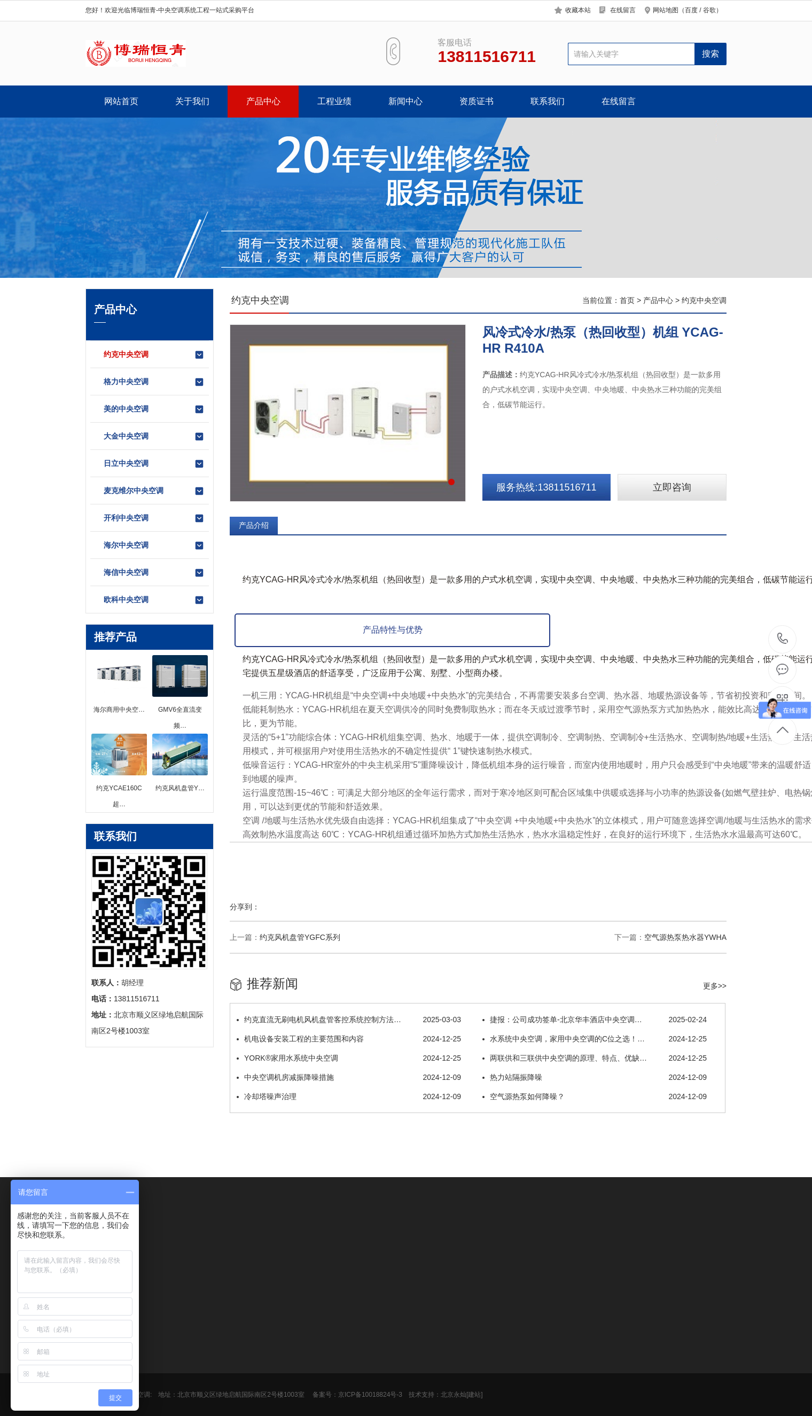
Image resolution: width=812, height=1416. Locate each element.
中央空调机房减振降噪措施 (349, 1077)
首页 (627, 300)
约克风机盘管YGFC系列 (300, 937)
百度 (691, 10)
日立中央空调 (154, 463)
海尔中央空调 (154, 545)
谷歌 (709, 10)
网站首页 (121, 101)
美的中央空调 (154, 409)
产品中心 (263, 101)
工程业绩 (334, 101)
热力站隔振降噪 (594, 1077)
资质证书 (476, 101)
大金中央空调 (154, 436)
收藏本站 (578, 10)
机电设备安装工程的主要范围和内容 (349, 1038)
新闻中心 (405, 101)
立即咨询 (672, 487)
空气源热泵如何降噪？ (594, 1096)
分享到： (245, 906)
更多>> (715, 986)
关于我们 (192, 101)
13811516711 (783, 638)
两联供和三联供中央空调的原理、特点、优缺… (594, 1058)
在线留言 (623, 10)
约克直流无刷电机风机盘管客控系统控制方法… (349, 1019)
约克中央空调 (154, 354)
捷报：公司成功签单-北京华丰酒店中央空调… (594, 1019)
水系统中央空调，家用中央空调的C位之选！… (594, 1038)
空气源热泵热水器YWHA (685, 937)
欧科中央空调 (154, 600)
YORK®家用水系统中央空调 (349, 1058)
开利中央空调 (154, 518)
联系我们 (547, 101)
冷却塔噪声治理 (349, 1096)
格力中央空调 (154, 382)
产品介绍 (254, 525)
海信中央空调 (154, 572)
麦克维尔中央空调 (154, 491)
